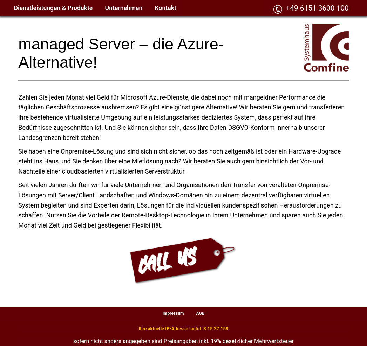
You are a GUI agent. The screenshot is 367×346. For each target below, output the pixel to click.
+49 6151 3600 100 (317, 8)
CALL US (168, 261)
